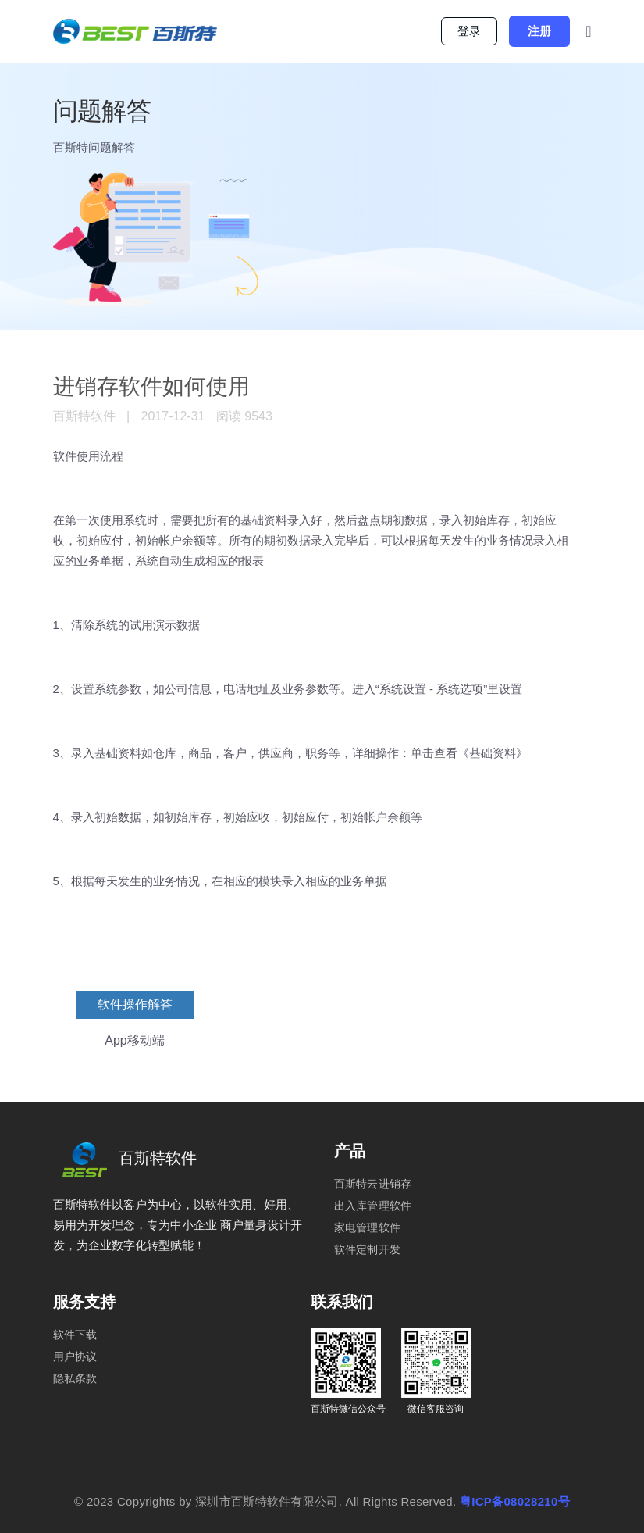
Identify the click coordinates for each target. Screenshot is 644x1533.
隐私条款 (75, 1378)
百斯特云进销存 (373, 1183)
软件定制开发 (367, 1249)
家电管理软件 (367, 1227)
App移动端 (134, 1040)
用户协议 (75, 1356)
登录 (469, 31)
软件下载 (75, 1334)
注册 (539, 31)
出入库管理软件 (373, 1205)
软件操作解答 (135, 1004)
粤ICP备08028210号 (515, 1501)
